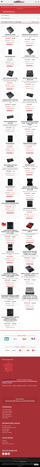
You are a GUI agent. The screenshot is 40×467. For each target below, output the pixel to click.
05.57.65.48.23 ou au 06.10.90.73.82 (20, 405)
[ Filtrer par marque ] (5, 18)
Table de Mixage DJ (5, 15)
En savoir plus (20, 465)
